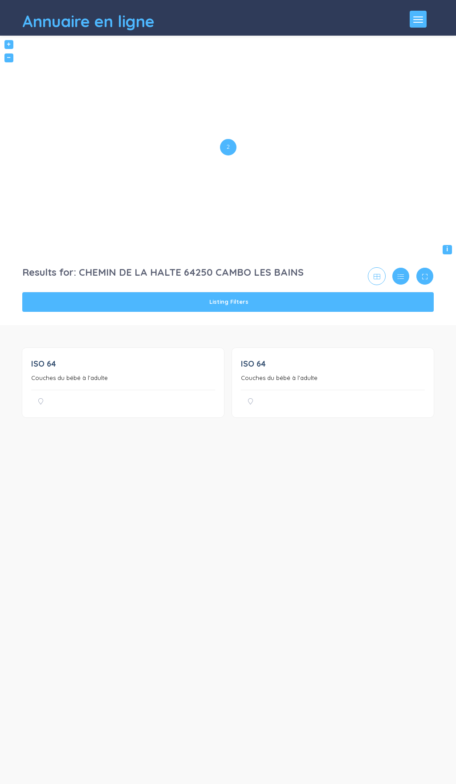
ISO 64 (43, 364)
